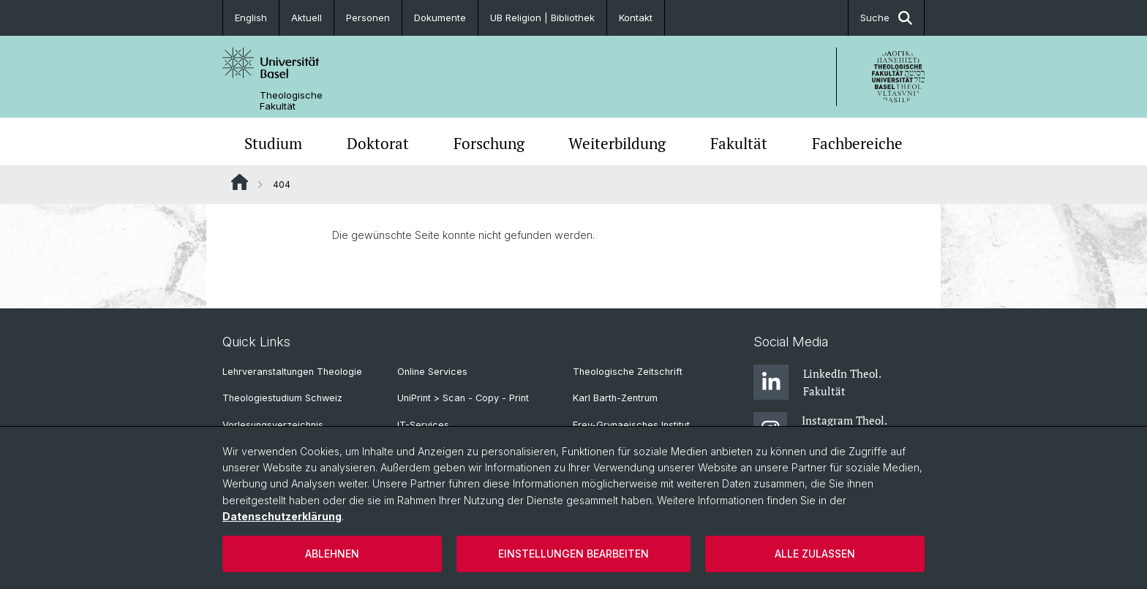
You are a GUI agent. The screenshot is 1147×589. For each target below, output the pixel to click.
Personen (368, 17)
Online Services (432, 371)
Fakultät (738, 143)
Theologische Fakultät (291, 101)
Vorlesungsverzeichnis (272, 424)
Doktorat (378, 143)
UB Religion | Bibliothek (542, 17)
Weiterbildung (617, 143)
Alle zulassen (815, 553)
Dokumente (440, 17)
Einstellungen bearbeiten (573, 553)
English (251, 17)
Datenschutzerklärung (282, 516)
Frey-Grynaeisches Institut (631, 424)
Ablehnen (332, 553)
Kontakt (636, 17)
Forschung (489, 143)
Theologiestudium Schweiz (282, 397)
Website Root (239, 182)
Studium (273, 143)
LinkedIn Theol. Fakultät (817, 382)
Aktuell (306, 17)
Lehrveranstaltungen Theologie (292, 371)
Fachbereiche (857, 143)
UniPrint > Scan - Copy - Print (463, 397)
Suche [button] (886, 18)
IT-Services (423, 424)
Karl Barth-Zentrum (615, 397)
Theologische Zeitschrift (627, 371)
